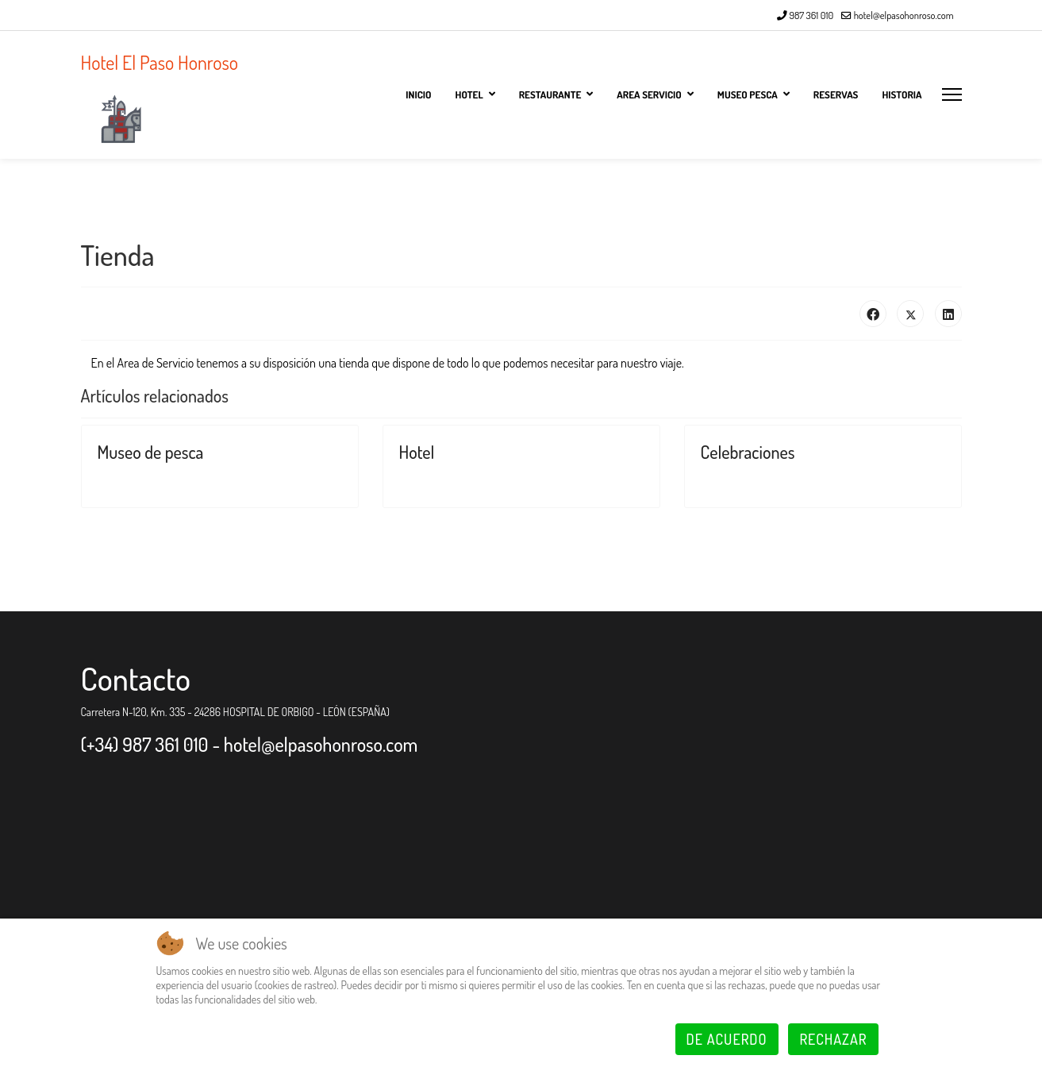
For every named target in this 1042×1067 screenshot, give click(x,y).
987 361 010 (811, 15)
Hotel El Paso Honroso (160, 62)
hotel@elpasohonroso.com (904, 15)
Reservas (836, 94)
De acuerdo (726, 1039)
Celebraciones (748, 452)
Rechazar (833, 1039)
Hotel (417, 452)
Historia (901, 94)
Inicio (418, 94)
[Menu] (952, 94)
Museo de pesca (151, 452)
